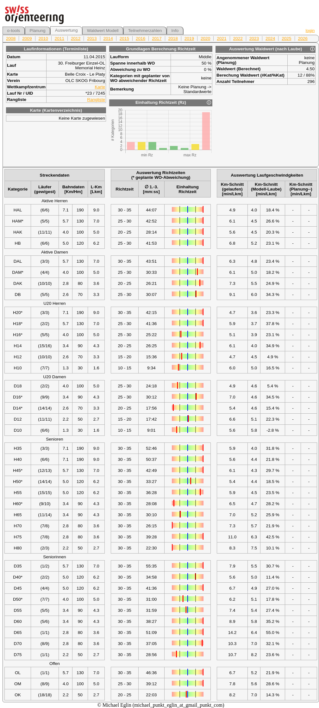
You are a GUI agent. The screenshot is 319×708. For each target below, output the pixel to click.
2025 (286, 38)
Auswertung (66, 30)
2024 (270, 38)
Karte (100, 87)
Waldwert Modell (103, 30)
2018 (173, 38)
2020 (205, 38)
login (310, 30)
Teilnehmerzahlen (145, 30)
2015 (124, 38)
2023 (254, 38)
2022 (238, 38)
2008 (11, 38)
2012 (75, 38)
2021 (221, 38)
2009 (27, 38)
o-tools (13, 30)
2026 (303, 38)
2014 (108, 38)
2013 (92, 38)
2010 (43, 38)
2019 (189, 38)
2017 (156, 38)
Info (175, 30)
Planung (38, 30)
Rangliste (96, 99)
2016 (140, 38)
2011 (59, 38)
